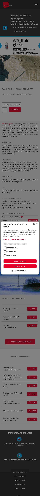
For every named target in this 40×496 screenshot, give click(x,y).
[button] (20, 239)
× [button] (36, 224)
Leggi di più (23, 236)
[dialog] (20, 248)
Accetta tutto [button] (20, 261)
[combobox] (34, 224)
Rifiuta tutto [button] (20, 266)
